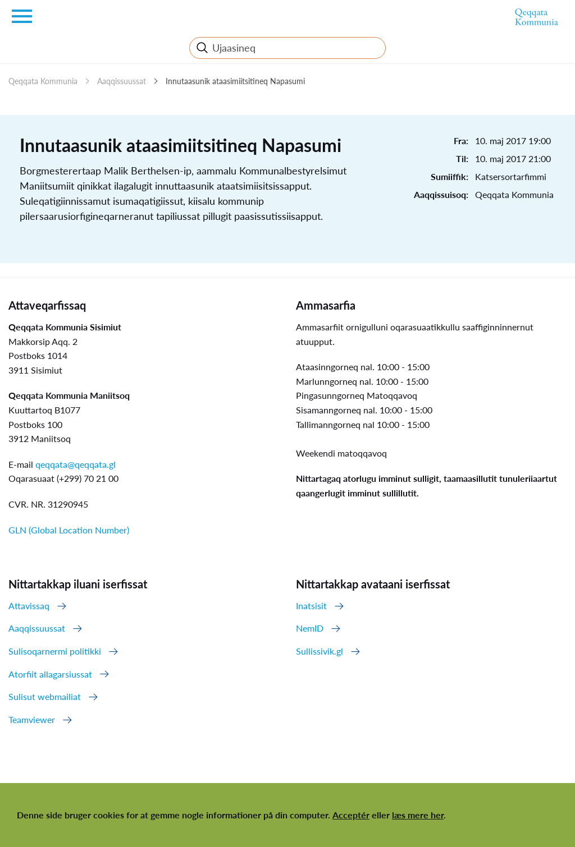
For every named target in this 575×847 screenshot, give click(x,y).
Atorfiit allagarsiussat (50, 674)
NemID (309, 628)
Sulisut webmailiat (44, 696)
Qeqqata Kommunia (42, 81)
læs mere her (418, 814)
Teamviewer (31, 719)
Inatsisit (311, 605)
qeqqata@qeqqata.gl (75, 464)
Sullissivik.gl (319, 651)
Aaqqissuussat (121, 81)
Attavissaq (28, 605)
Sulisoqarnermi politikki (54, 651)
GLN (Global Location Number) (68, 529)
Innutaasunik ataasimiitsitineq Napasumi (235, 81)
